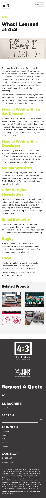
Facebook (5, 431)
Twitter (4, 439)
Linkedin (5, 447)
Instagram (5, 435)
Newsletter (6, 408)
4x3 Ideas (5, 17)
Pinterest (5, 443)
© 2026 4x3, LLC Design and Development (16, 491)
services (7, 476)
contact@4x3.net (8, 462)
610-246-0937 (7, 458)
